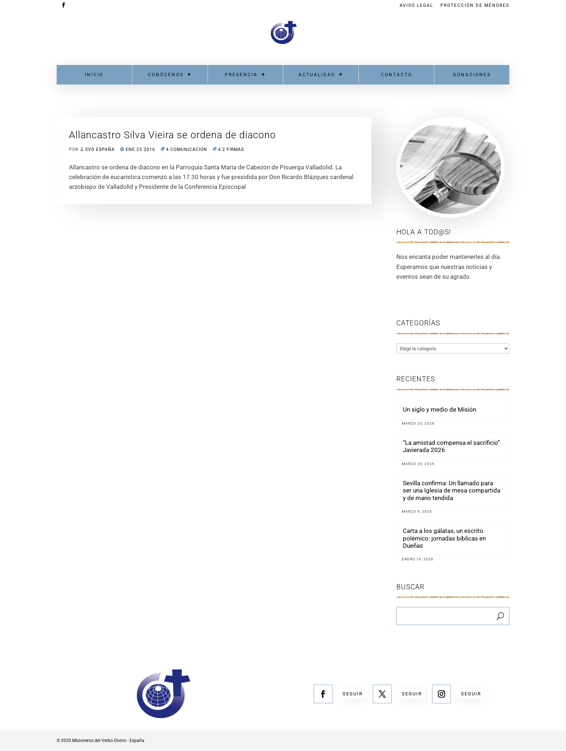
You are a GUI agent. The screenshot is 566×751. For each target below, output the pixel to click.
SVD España (100, 149)
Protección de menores (474, 5)
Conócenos (166, 74)
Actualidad (317, 74)
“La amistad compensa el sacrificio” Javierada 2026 (451, 446)
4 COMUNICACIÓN (186, 149)
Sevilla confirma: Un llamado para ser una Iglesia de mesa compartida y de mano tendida (451, 490)
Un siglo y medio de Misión (439, 409)
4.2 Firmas (231, 149)
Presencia (241, 74)
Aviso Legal (416, 5)
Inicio (94, 74)
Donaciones (472, 74)
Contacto (396, 74)
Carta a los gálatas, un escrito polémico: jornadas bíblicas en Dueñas (444, 538)
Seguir (353, 693)
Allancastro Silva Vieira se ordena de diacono (172, 135)
